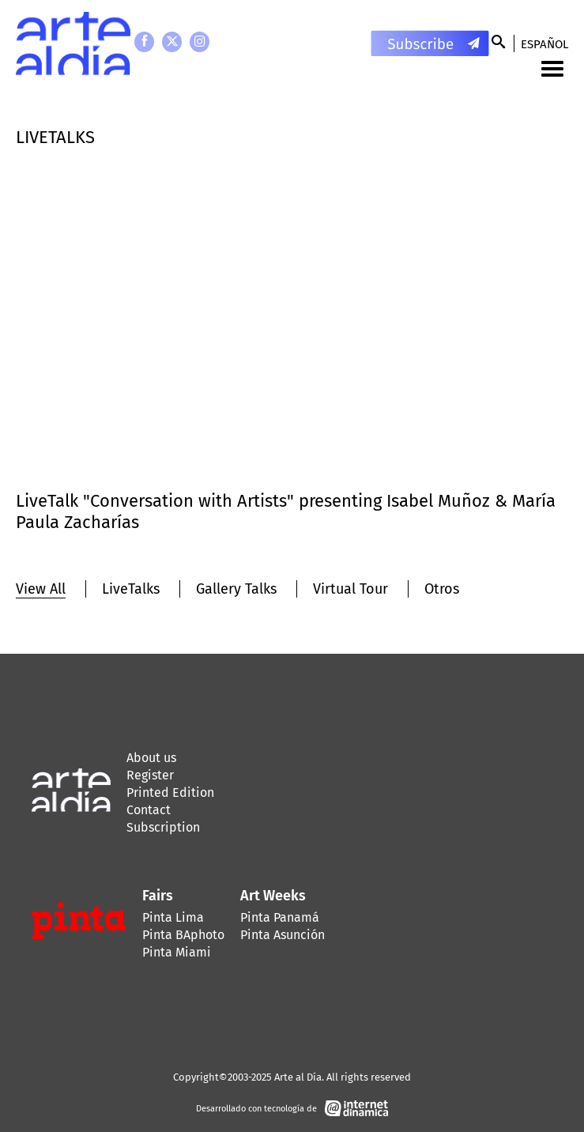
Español (544, 44)
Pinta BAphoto (183, 934)
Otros (441, 589)
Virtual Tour (350, 589)
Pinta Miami (176, 952)
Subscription (163, 827)
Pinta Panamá (279, 917)
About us (151, 757)
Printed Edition (170, 792)
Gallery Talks (236, 589)
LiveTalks (131, 589)
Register (150, 775)
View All (41, 589)
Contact (148, 809)
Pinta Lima (173, 917)
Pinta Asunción (282, 934)
